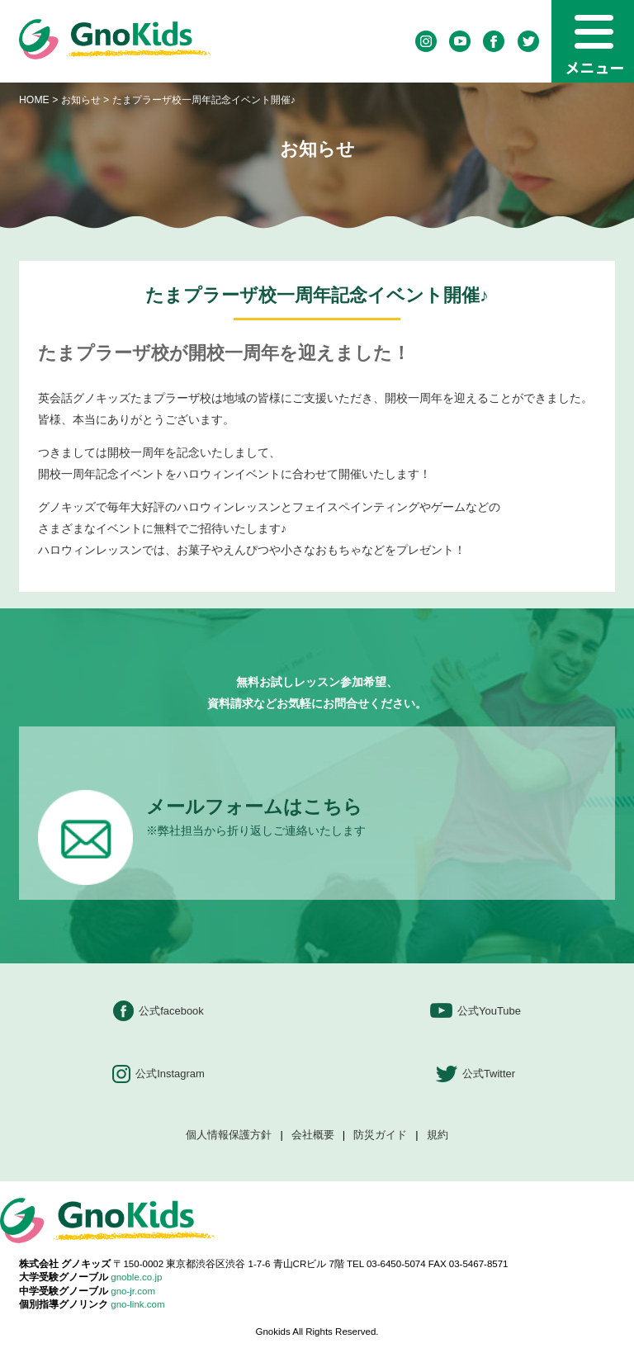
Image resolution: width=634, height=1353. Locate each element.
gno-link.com (137, 1304)
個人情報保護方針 (229, 1135)
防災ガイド (380, 1135)
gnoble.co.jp (136, 1277)
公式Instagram (158, 1074)
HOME (34, 100)
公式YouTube (475, 1011)
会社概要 (312, 1135)
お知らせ (81, 100)
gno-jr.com (133, 1291)
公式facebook (158, 1011)
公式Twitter (475, 1074)
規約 (437, 1135)
